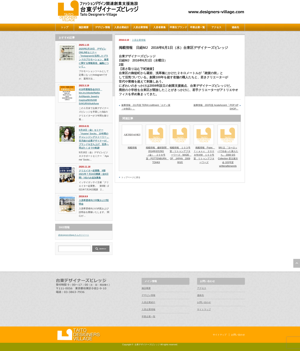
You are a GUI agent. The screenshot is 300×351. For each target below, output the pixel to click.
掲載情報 (132, 147)
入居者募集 (159, 27)
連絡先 (235, 27)
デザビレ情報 (102, 27)
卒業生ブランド (178, 27)
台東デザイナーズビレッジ (147, 344)
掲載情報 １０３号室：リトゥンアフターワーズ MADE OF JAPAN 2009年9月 (180, 155)
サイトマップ (204, 309)
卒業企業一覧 (197, 27)
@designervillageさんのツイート (73, 235)
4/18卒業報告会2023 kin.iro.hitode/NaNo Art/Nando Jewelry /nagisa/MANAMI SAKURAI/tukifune (90, 96)
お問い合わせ (204, 302)
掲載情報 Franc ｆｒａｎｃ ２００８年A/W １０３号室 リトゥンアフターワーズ (204, 155)
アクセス (216, 27)
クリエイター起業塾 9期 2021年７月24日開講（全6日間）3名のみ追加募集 (93, 174)
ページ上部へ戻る (296, 263)
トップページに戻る (130, 177)
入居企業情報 (140, 27)
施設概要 (84, 27)
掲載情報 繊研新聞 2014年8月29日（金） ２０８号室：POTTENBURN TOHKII (157, 155)
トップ (64, 27)
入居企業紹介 (121, 27)
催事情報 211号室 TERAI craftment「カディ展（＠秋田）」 (145, 107)
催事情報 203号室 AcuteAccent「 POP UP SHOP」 (215, 107)
